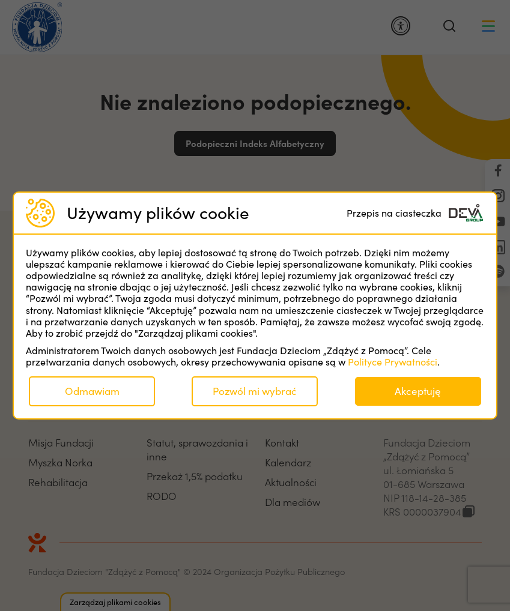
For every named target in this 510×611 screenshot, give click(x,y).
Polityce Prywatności (392, 361)
